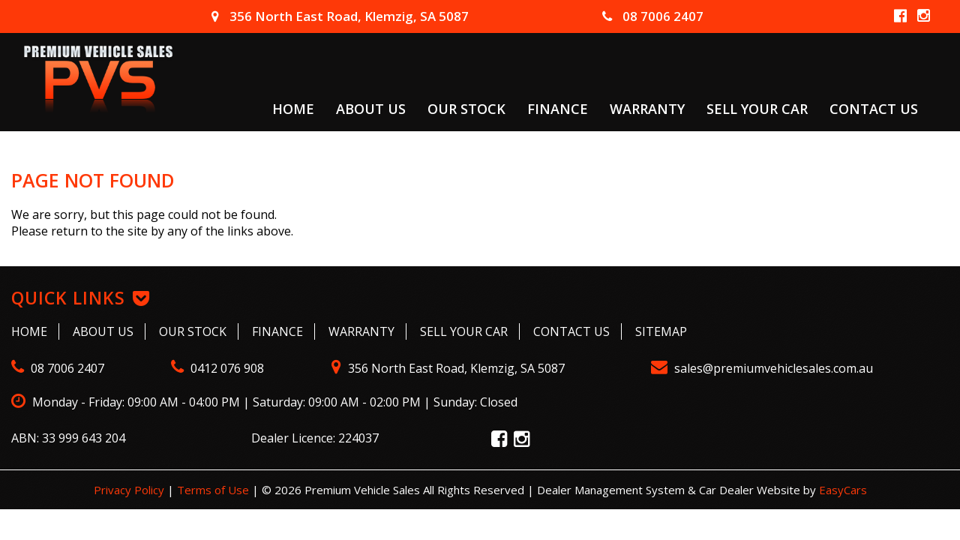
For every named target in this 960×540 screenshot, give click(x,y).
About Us (371, 108)
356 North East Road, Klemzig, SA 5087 (340, 16)
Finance (557, 108)
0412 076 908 (217, 368)
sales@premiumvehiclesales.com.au (762, 368)
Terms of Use (214, 489)
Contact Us (874, 108)
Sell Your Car (757, 108)
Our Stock (467, 108)
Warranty (647, 108)
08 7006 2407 (653, 16)
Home (293, 108)
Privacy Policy (130, 489)
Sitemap (661, 331)
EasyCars (843, 489)
